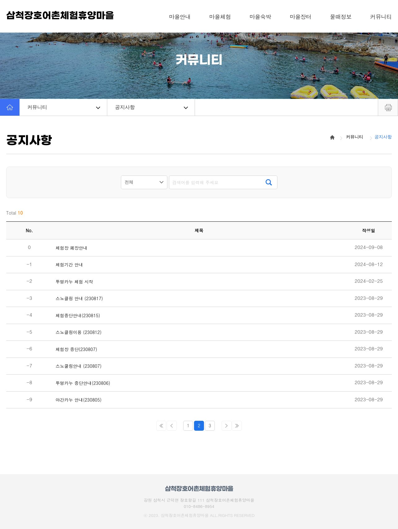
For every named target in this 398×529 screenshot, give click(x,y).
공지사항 (151, 107)
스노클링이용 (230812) (78, 332)
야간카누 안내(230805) (78, 400)
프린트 (388, 107)
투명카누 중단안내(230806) (82, 383)
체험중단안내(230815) (77, 315)
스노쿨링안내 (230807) (78, 366)
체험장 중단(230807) (76, 349)
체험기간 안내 (69, 265)
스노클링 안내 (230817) (79, 298)
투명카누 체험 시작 (74, 282)
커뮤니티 (63, 107)
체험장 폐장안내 (71, 248)
